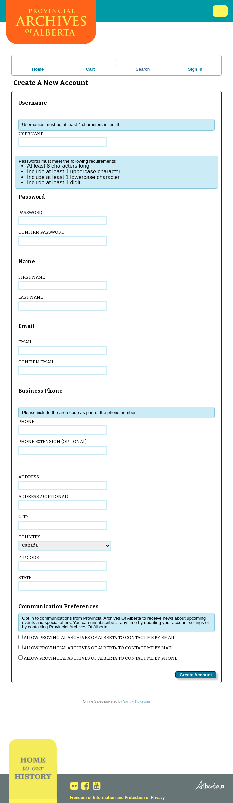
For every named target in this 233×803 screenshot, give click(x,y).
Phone (62, 427)
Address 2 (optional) (62, 502)
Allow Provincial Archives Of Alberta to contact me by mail (95, 648)
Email (62, 347)
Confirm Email (62, 367)
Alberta (200, 785)
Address (62, 482)
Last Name (62, 302)
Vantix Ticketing (136, 701)
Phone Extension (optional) (62, 447)
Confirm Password (62, 237)
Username (62, 139)
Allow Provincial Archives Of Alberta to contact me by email (96, 637)
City (62, 522)
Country (64, 542)
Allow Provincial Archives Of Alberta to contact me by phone (97, 658)
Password (62, 217)
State (62, 582)
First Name (62, 282)
